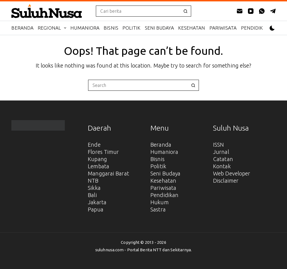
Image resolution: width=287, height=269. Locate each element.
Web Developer (231, 173)
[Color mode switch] (272, 28)
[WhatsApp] (262, 11)
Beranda (22, 27)
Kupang (97, 159)
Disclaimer (226, 180)
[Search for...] (138, 11)
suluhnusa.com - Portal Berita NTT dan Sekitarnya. (143, 249)
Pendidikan (255, 27)
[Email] (239, 11)
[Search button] (185, 11)
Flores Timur (103, 152)
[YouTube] (250, 11)
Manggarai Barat (108, 173)
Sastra (158, 209)
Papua (95, 209)
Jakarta (97, 202)
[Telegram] (273, 11)
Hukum (159, 202)
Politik (131, 27)
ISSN (218, 144)
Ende (94, 144)
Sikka (94, 188)
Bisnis (111, 27)
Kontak (222, 166)
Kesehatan (191, 27)
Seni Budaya (159, 27)
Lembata (98, 166)
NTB (93, 180)
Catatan (223, 159)
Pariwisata (223, 27)
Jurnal (221, 152)
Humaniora (84, 27)
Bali (92, 195)
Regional (53, 28)
